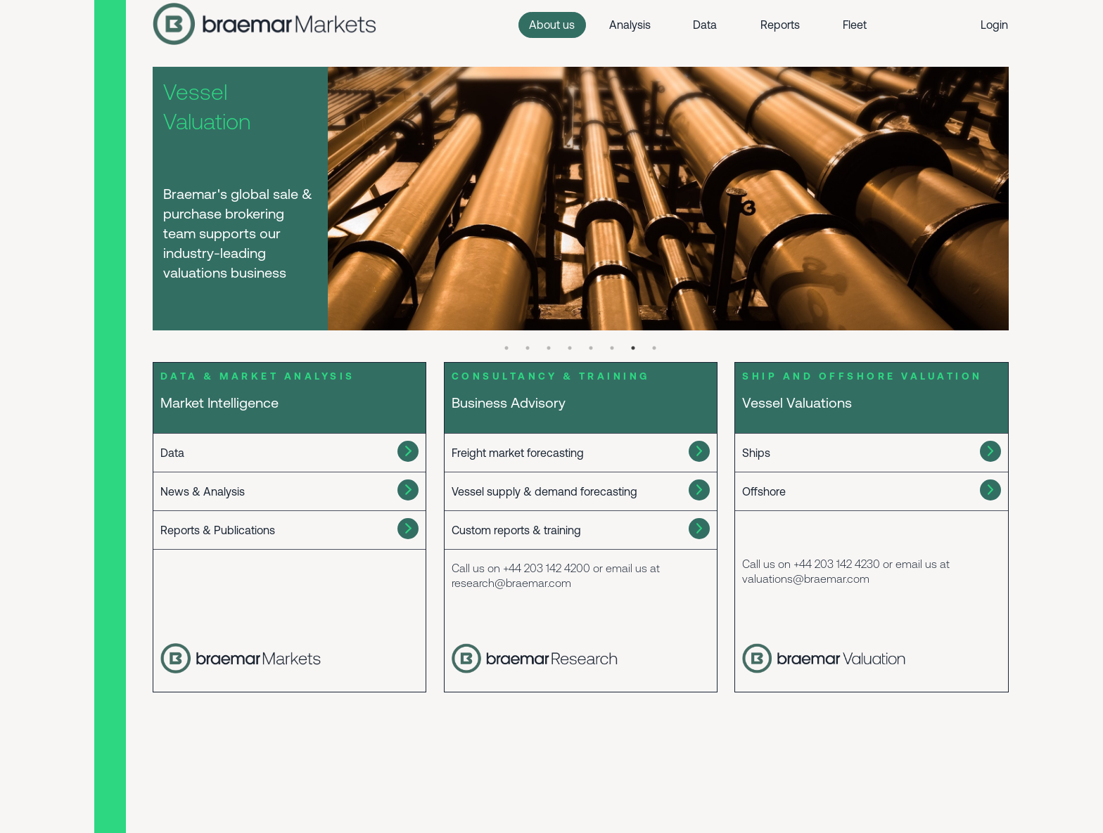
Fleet (855, 24)
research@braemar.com (511, 582)
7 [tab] (633, 348)
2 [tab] (528, 348)
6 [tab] (612, 348)
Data (705, 24)
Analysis (630, 24)
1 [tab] (506, 348)
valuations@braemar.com (805, 578)
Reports (780, 24)
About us (552, 24)
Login (994, 24)
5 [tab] (591, 348)
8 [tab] (654, 348)
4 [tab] (570, 348)
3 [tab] (549, 348)
